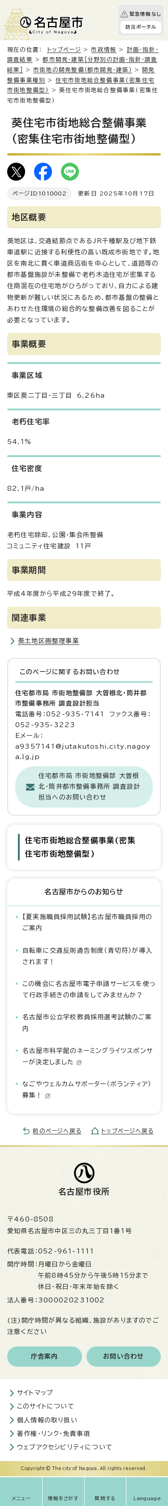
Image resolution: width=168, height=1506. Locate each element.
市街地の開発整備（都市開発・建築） (82, 70)
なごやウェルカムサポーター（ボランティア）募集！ (86, 1089)
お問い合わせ (123, 1356)
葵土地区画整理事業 (48, 641)
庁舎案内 (44, 1356)
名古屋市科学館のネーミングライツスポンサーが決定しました (87, 1056)
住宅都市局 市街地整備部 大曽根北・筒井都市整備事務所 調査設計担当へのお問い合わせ (89, 786)
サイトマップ (35, 1393)
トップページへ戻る (127, 1131)
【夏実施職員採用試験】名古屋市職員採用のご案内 (87, 922)
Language (147, 1498)
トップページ (64, 50)
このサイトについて (45, 1406)
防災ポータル (140, 27)
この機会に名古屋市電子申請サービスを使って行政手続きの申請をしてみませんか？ (89, 989)
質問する (105, 1498)
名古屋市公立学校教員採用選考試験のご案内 (87, 1022)
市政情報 (103, 50)
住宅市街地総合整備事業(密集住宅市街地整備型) (80, 846)
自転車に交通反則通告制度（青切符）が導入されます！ (87, 956)
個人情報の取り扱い (47, 1420)
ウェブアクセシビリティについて (64, 1447)
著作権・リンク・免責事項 (53, 1433)
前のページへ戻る (57, 1131)
